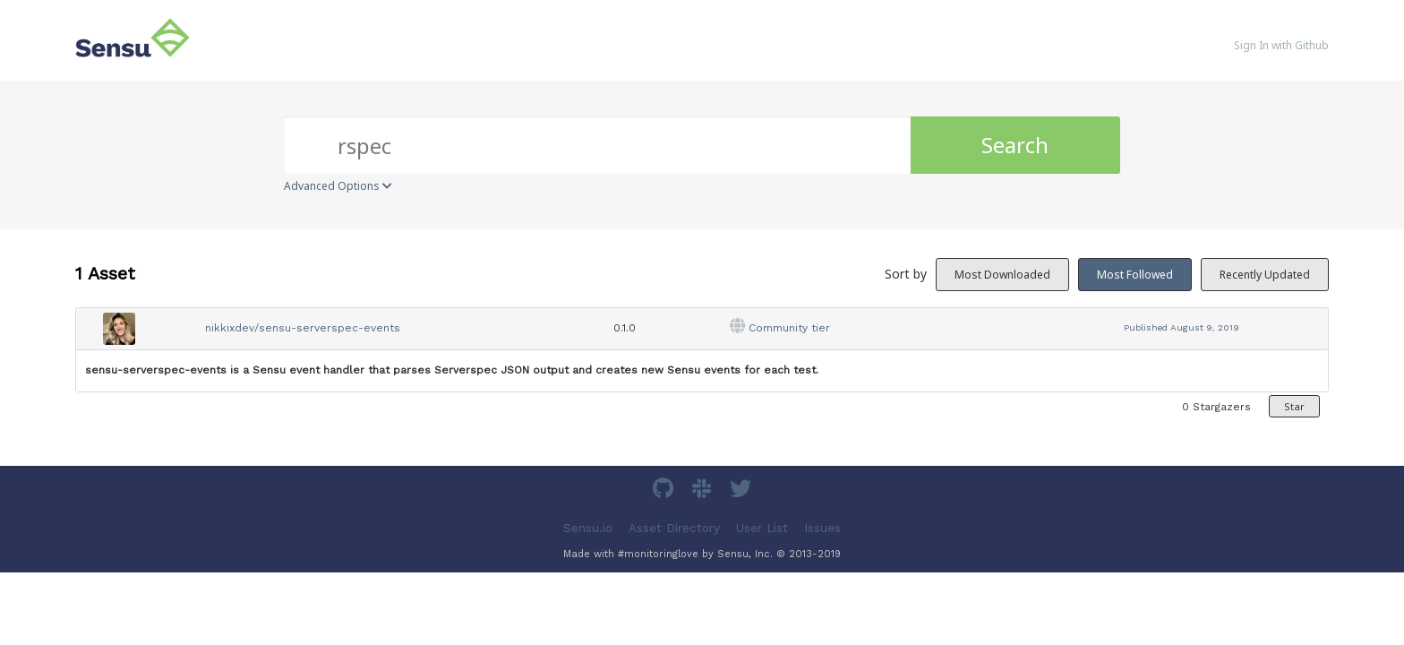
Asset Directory (674, 527)
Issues (822, 527)
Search (1015, 144)
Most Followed (1135, 274)
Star (1294, 406)
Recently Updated (1265, 274)
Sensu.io (587, 527)
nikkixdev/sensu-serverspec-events (302, 328)
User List (762, 527)
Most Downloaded (1002, 274)
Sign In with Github (1281, 45)
